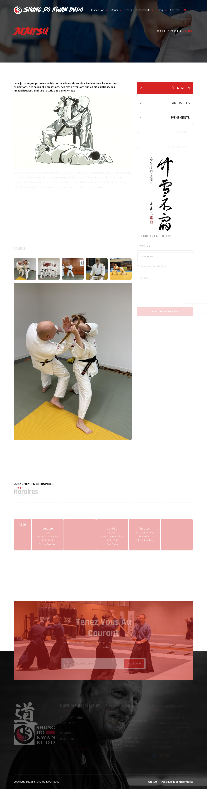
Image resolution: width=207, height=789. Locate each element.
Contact (174, 10)
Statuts (153, 782)
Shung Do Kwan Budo (46, 781)
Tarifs (128, 10)
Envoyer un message (165, 312)
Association (99, 10)
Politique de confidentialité (177, 782)
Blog (162, 10)
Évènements (145, 10)
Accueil (161, 31)
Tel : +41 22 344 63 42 (76, 749)
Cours (116, 10)
